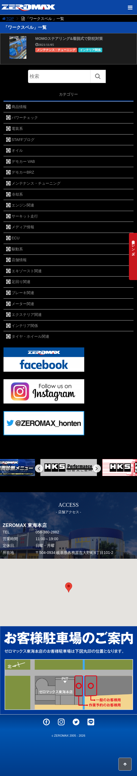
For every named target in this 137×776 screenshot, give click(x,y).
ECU (16, 238)
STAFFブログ (23, 139)
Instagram (61, 722)
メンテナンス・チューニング (56, 49)
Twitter (76, 722)
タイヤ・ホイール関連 (30, 336)
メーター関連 (23, 304)
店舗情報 (19, 260)
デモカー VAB (23, 161)
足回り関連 (21, 282)
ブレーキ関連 (23, 293)
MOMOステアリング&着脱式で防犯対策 (69, 38)
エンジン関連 (23, 205)
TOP (7, 18)
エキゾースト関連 (27, 271)
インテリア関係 (90, 49)
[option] (69, 467)
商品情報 (19, 107)
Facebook (46, 722)
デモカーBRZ (23, 172)
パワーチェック (25, 117)
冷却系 (17, 194)
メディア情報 (23, 227)
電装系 (17, 128)
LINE (90, 722)
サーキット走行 (25, 216)
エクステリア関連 (27, 314)
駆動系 (17, 249)
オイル (17, 150)
